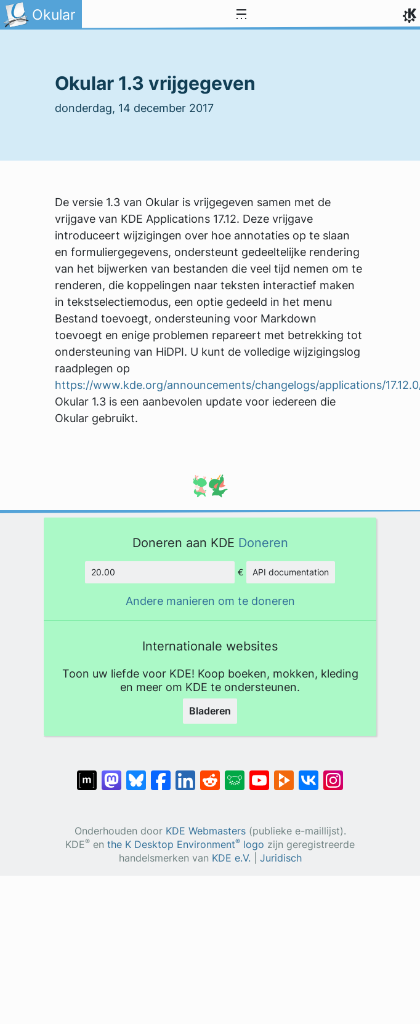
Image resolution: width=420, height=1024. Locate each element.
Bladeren (210, 711)
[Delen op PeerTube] (284, 774)
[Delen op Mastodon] (111, 774)
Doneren (263, 542)
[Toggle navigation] (241, 15)
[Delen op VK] (308, 774)
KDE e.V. (231, 858)
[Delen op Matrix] (87, 774)
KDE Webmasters (206, 831)
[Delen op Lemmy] (234, 774)
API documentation (290, 572)
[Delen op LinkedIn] (185, 774)
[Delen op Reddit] (210, 774)
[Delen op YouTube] (259, 774)
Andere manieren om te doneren (210, 600)
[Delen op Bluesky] (136, 774)
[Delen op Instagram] (333, 774)
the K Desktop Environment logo (185, 844)
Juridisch (281, 858)
